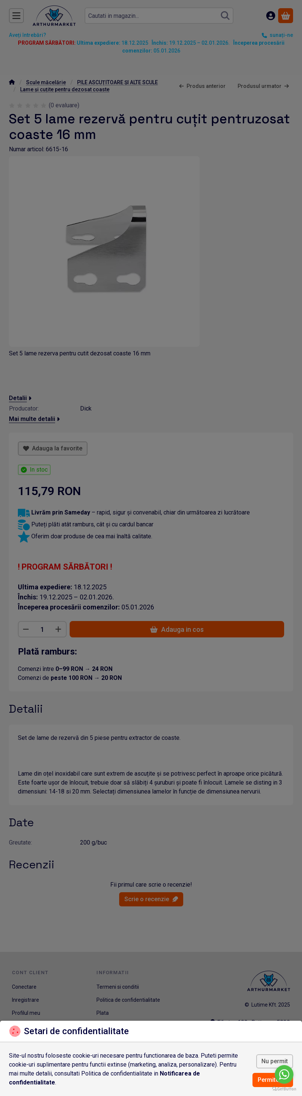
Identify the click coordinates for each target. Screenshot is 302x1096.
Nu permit (274, 1061)
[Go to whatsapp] (284, 1074)
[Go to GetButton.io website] (284, 1088)
